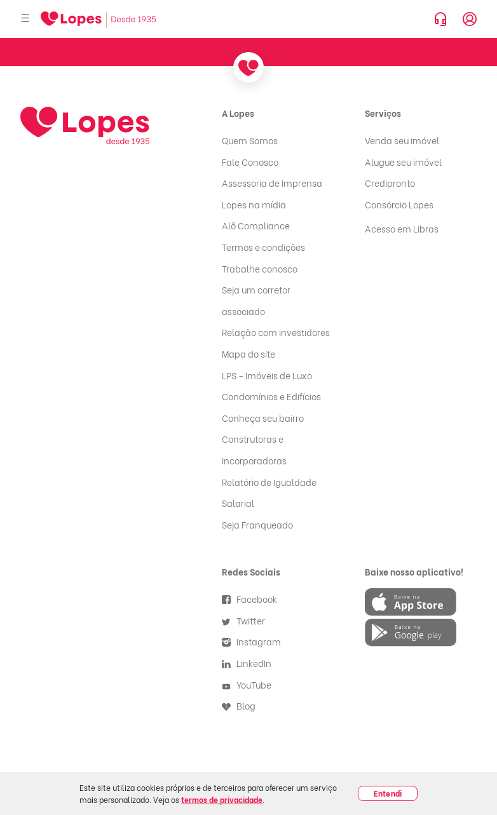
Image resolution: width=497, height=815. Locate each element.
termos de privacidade (221, 799)
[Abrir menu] (25, 18)
